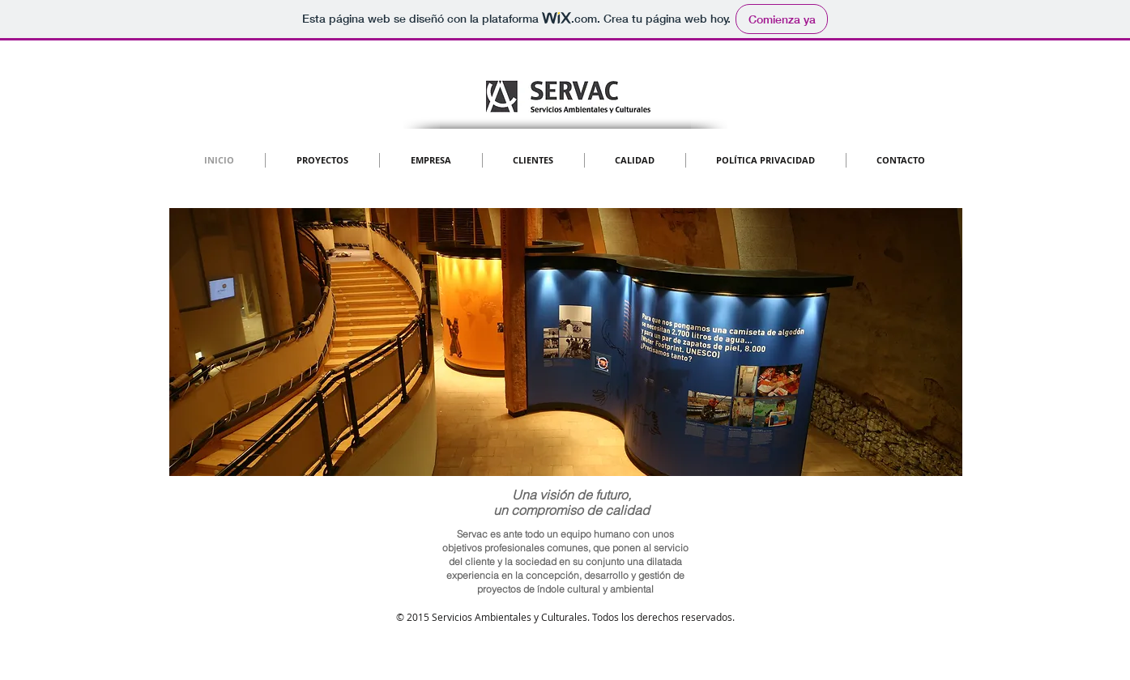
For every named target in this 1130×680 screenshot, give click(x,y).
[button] (565, 342)
